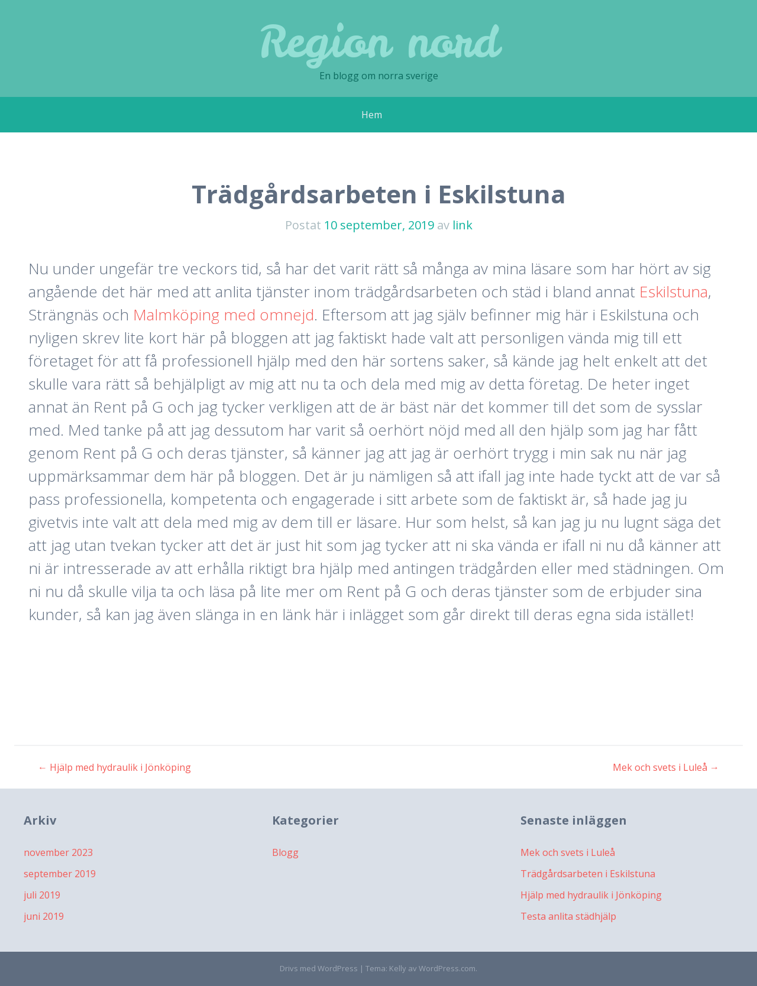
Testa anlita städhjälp (568, 916)
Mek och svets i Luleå (666, 767)
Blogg (285, 852)
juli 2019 (42, 894)
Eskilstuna (673, 291)
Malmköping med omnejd (223, 314)
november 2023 (58, 852)
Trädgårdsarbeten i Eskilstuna (587, 873)
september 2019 (60, 873)
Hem (371, 114)
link (462, 225)
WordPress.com (447, 968)
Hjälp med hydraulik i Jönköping (114, 767)
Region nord (378, 41)
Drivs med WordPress (319, 968)
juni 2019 (44, 916)
